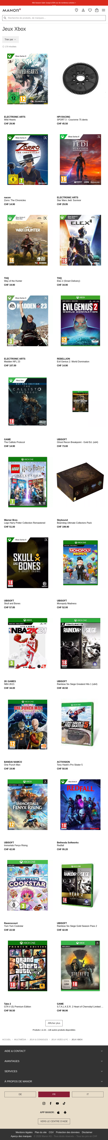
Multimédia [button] (20, 1039)
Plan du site (41, 1132)
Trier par (10, 39)
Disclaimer (87, 1132)
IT (88, 1094)
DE (20, 1094)
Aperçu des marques (21, 1136)
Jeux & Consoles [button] (39, 1039)
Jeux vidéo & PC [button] (59, 1039)
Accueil (6, 1039)
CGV (51, 1132)
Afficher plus (54, 1023)
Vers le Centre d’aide (54, 1121)
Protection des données (68, 1132)
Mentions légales (24, 1132)
